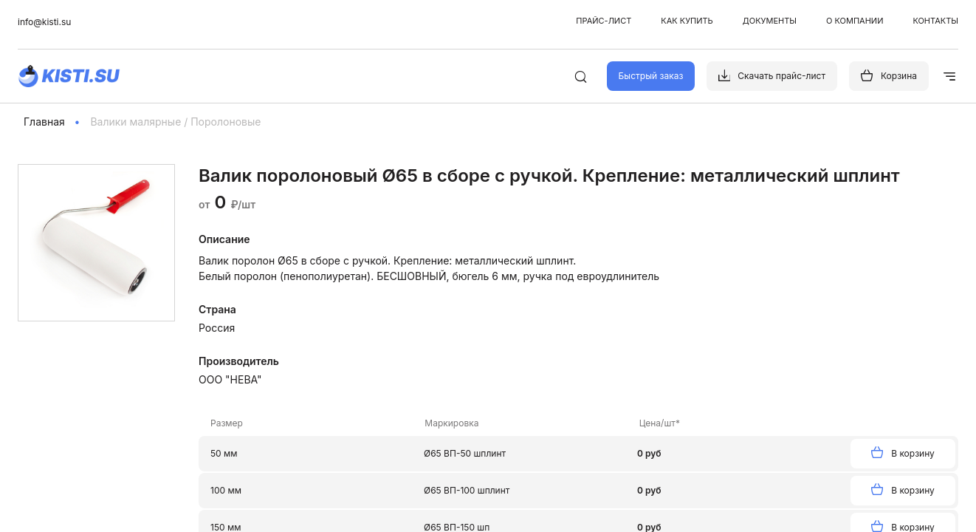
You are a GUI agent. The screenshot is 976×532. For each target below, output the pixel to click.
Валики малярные (135, 121)
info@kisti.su (44, 21)
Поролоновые (225, 121)
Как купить (686, 21)
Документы (770, 21)
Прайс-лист (603, 21)
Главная (44, 121)
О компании (854, 21)
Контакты (935, 21)
